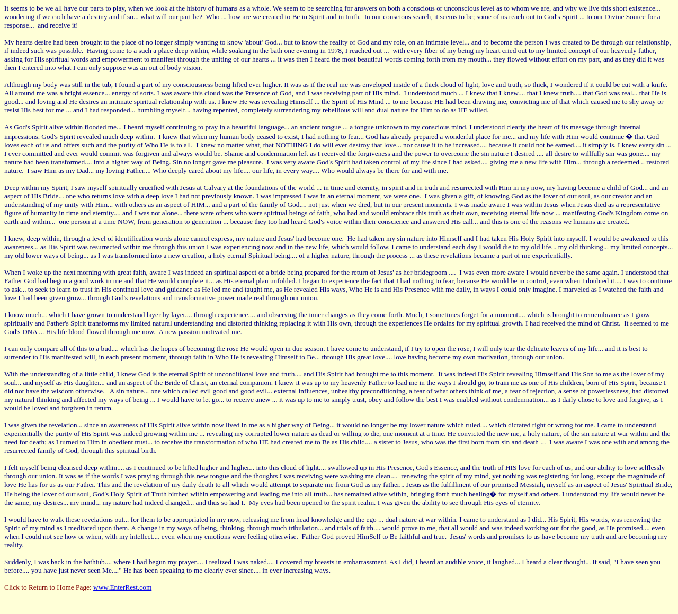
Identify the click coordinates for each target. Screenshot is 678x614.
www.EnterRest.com (122, 587)
